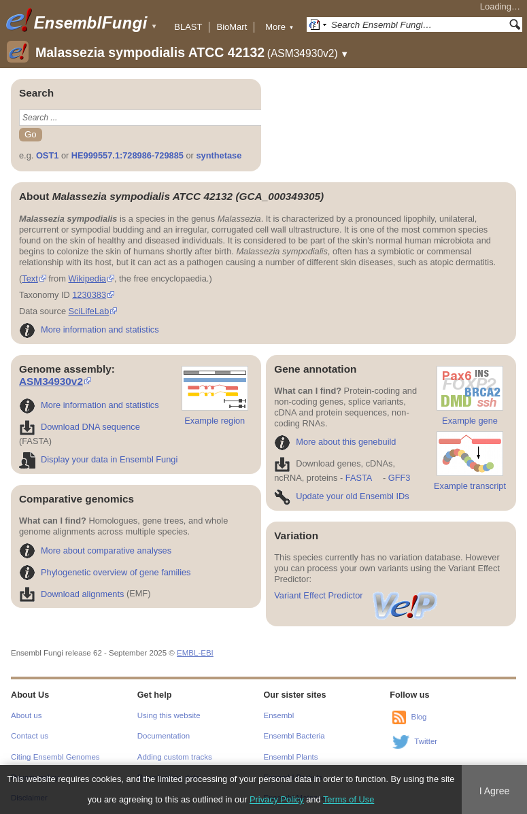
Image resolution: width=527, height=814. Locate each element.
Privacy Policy (277, 799)
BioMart (231, 27)
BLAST (188, 27)
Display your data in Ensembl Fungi (98, 459)
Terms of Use (348, 799)
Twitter (425, 741)
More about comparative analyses (95, 550)
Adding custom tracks (174, 757)
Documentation (163, 736)
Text (29, 278)
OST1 (47, 155)
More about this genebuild (335, 442)
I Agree (494, 790)
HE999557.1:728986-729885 (127, 155)
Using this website (169, 715)
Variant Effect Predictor (356, 595)
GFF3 (399, 478)
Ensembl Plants (291, 757)
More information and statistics (89, 329)
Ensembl (279, 715)
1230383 (89, 295)
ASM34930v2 (51, 381)
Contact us (29, 736)
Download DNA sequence (79, 427)
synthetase (218, 155)
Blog (418, 717)
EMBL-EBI (195, 653)
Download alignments (71, 594)
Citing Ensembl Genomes (55, 757)
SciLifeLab (89, 311)
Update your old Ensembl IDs (341, 496)
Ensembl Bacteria (294, 736)
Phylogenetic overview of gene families (105, 572)
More (279, 27)
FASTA (358, 478)
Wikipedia (86, 278)
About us (26, 715)
